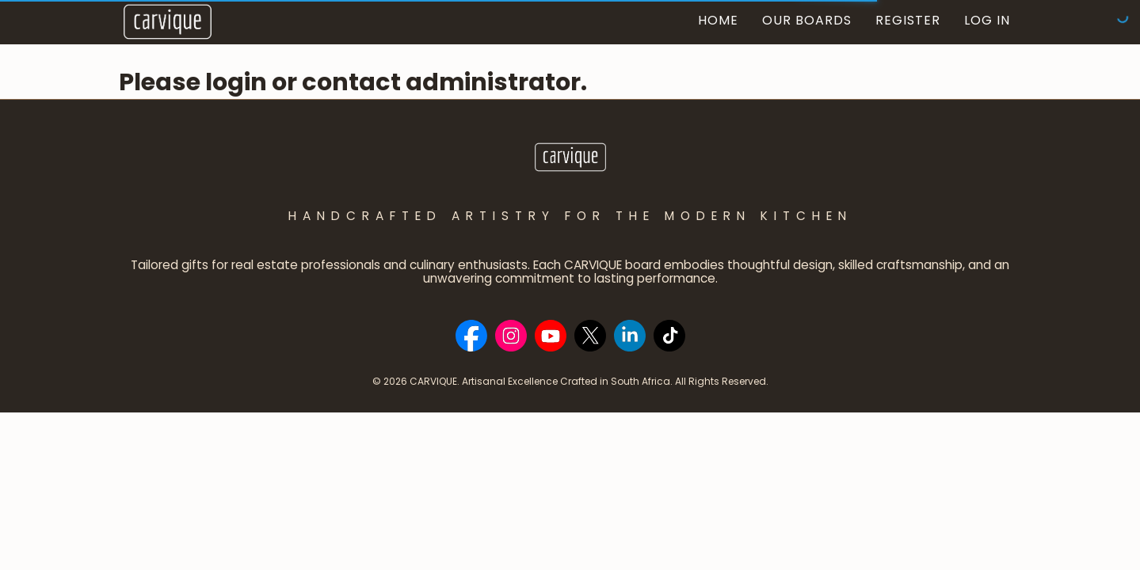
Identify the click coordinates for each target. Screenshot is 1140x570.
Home (718, 20)
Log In (987, 20)
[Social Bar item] (471, 336)
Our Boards (807, 20)
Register (907, 20)
